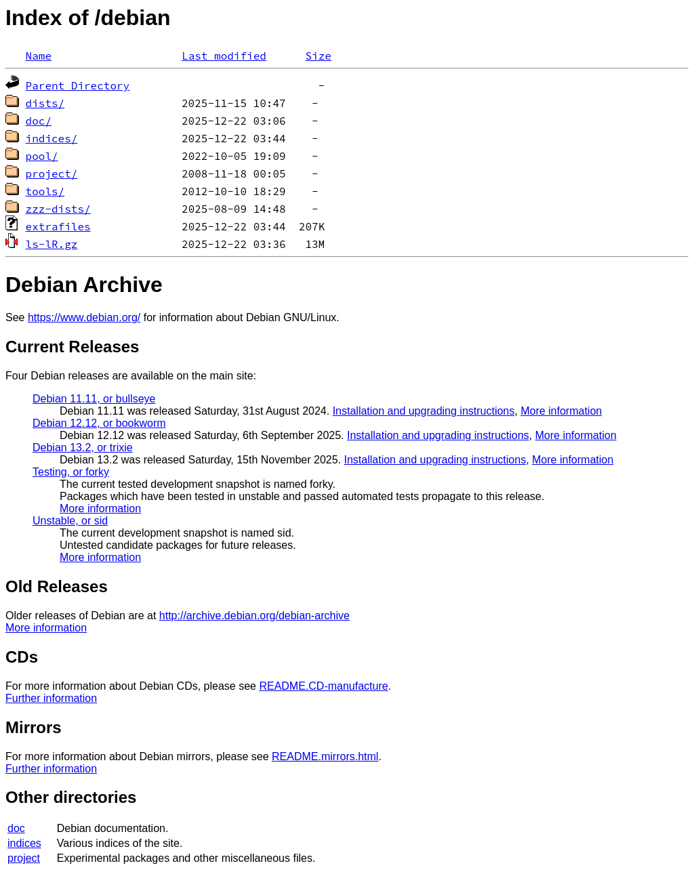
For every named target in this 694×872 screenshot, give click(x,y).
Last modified (224, 55)
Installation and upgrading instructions (424, 411)
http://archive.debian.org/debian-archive (254, 615)
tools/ (45, 191)
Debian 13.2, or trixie (83, 447)
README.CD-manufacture (323, 686)
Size (318, 55)
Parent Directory (78, 85)
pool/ (42, 156)
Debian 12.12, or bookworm (99, 423)
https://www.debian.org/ (84, 317)
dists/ (45, 103)
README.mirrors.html (325, 756)
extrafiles (58, 226)
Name (39, 55)
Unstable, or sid (70, 520)
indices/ (52, 138)
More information (561, 411)
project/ (52, 173)
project (23, 858)
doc (16, 828)
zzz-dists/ (58, 208)
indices (24, 843)
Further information (51, 698)
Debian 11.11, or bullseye (94, 398)
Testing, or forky (71, 472)
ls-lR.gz (52, 244)
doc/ (39, 120)
